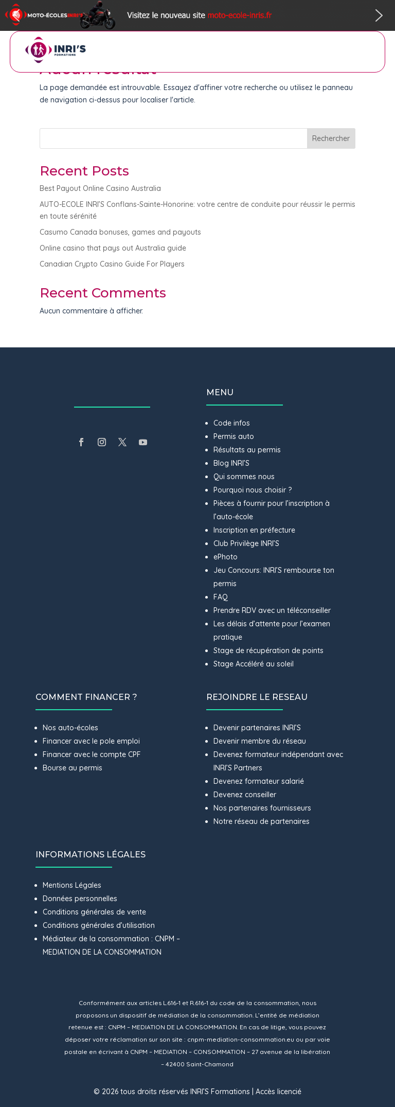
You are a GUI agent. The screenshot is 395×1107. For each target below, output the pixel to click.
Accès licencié (278, 1091)
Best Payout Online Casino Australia (100, 188)
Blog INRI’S (231, 463)
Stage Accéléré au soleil (253, 664)
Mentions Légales (72, 885)
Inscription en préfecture (254, 530)
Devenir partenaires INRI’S (257, 727)
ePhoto (225, 556)
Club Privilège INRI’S (246, 543)
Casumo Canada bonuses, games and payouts (120, 232)
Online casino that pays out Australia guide (113, 248)
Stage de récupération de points (268, 650)
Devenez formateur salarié (258, 781)
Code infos (231, 423)
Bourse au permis (72, 767)
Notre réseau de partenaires (261, 821)
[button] (197, 15)
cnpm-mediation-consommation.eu (240, 1039)
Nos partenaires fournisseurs (262, 808)
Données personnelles (80, 898)
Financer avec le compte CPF (92, 754)
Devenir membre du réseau (259, 741)
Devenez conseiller (244, 794)
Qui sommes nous (244, 476)
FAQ (220, 597)
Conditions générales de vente (94, 912)
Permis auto (233, 436)
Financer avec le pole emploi (91, 741)
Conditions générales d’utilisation (99, 925)
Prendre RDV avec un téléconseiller (272, 610)
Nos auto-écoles (70, 727)
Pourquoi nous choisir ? (253, 490)
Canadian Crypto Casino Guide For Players (112, 264)
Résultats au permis (247, 449)
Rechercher (331, 138)
